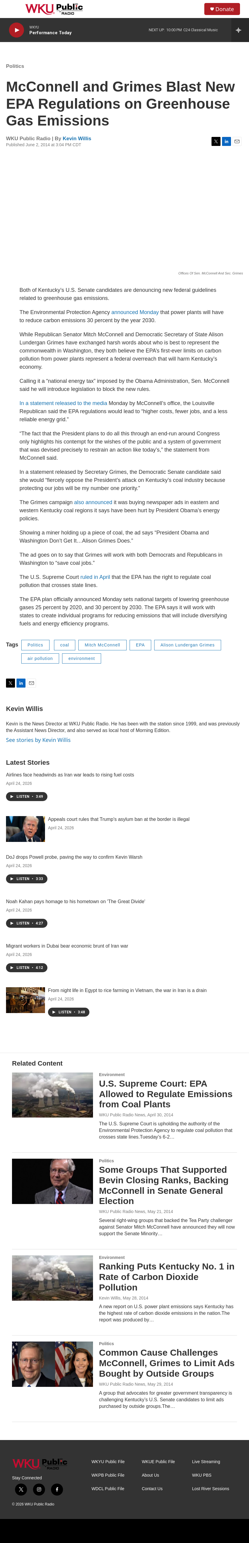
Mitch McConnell (102, 645)
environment (81, 658)
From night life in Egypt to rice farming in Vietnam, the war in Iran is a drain (127, 990)
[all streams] (240, 30)
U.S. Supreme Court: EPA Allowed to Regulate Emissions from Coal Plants (165, 1094)
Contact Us (152, 1489)
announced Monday (135, 312)
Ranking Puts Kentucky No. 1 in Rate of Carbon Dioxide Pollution (167, 1276)
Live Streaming (206, 1462)
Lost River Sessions (210, 1489)
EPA (140, 645)
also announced (92, 502)
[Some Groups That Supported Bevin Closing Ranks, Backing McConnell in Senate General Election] (52, 1181)
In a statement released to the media (63, 403)
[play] (16, 30)
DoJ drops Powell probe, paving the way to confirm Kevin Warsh (74, 857)
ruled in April (95, 577)
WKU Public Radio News (122, 1114)
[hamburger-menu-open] (14, 9)
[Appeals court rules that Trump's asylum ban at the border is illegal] (25, 829)
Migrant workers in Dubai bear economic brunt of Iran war (67, 945)
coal (64, 645)
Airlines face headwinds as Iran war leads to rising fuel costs (70, 774)
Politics (15, 66)
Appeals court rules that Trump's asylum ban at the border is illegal (119, 819)
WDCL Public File (108, 1489)
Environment (112, 1074)
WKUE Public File (158, 1462)
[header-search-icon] (194, 9)
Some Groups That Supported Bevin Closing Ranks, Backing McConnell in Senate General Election (164, 1185)
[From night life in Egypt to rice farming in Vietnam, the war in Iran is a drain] (25, 1000)
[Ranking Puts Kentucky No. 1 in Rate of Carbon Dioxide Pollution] (52, 1277)
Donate (224, 9)
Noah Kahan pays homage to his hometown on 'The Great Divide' (75, 901)
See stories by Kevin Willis (38, 739)
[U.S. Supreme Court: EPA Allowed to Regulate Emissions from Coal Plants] (52, 1095)
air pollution (40, 658)
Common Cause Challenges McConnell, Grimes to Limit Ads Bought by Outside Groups (167, 1363)
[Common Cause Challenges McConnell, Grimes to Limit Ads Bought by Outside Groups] (52, 1364)
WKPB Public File (108, 1475)
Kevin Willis (77, 138)
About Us (150, 1475)
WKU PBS (202, 1475)
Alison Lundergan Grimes (187, 645)
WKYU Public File (108, 1462)
